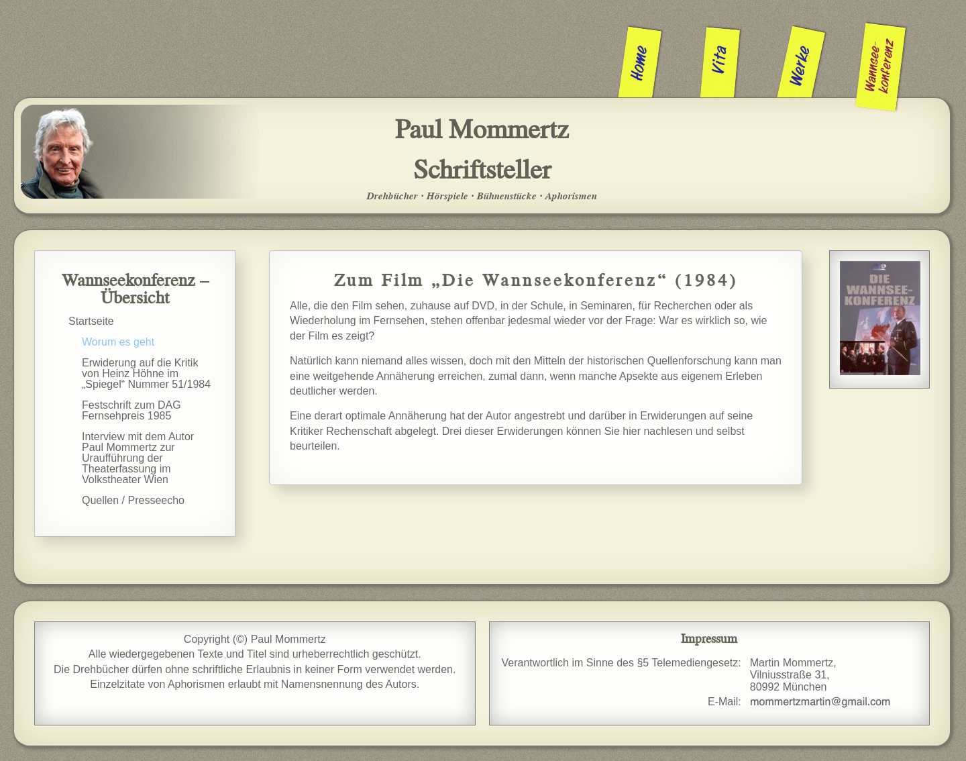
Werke (801, 66)
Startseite (91, 321)
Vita (720, 59)
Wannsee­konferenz (880, 66)
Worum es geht (118, 342)
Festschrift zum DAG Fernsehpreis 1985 (131, 410)
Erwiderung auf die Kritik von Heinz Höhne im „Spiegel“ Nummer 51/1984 (146, 373)
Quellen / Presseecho (133, 500)
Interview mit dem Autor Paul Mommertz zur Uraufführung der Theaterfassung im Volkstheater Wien (138, 458)
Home (640, 62)
